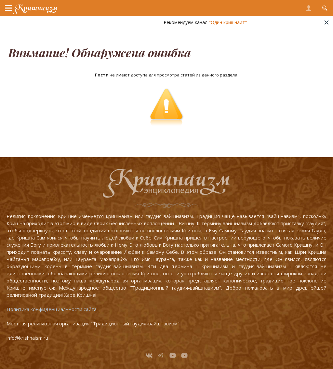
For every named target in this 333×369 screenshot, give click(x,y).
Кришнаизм (36, 8)
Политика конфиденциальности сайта (52, 309)
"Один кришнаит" (233, 22)
